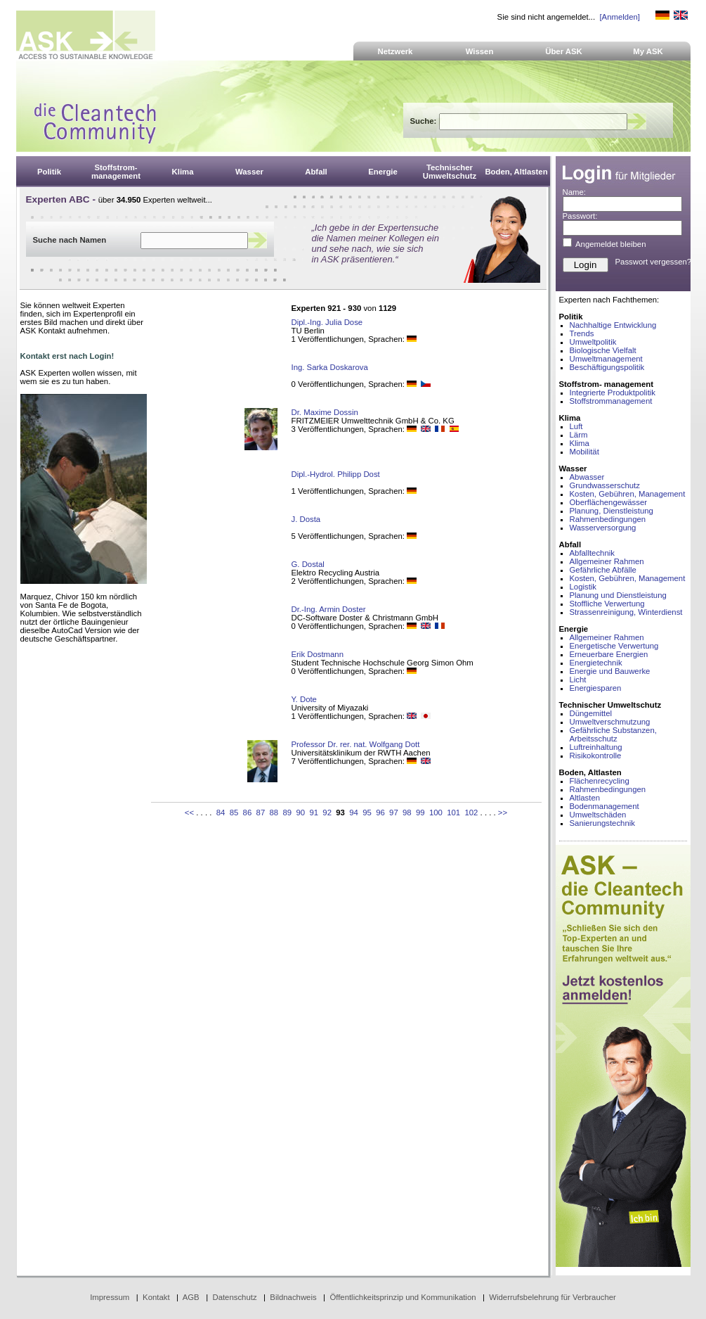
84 (220, 812)
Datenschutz (234, 1297)
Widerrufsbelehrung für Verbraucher (552, 1297)
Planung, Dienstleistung (611, 510)
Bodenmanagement (604, 806)
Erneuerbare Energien (609, 654)
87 (261, 812)
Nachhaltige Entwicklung (613, 325)
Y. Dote (304, 699)
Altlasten (585, 798)
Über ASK (563, 51)
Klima (579, 443)
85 (234, 812)
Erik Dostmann (318, 654)
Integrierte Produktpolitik (613, 392)
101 (453, 812)
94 (353, 812)
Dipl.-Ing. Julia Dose (327, 322)
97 (393, 812)
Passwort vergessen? (653, 261)
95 (367, 812)
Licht (578, 679)
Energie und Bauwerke (610, 671)
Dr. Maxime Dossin (325, 412)
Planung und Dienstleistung (618, 595)
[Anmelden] (619, 17)
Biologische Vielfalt (603, 350)
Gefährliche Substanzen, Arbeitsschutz (613, 734)
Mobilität (584, 451)
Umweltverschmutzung (610, 722)
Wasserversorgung (603, 527)
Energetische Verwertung (614, 646)
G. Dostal (308, 564)
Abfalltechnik (592, 553)
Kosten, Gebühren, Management (628, 494)
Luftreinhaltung (596, 747)
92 (327, 812)
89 (287, 812)
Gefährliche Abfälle (603, 570)
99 (420, 812)
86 (247, 812)
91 (313, 812)
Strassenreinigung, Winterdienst (626, 612)
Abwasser (587, 477)
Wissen (480, 51)
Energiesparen (596, 688)
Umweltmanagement (606, 359)
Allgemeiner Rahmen (607, 561)
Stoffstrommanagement (611, 401)
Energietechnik (596, 662)
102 (471, 812)
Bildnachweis (293, 1297)
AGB (191, 1297)
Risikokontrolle (596, 755)
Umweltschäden (598, 814)
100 (436, 812)
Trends (582, 333)
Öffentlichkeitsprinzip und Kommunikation (402, 1297)
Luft (576, 426)
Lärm (579, 435)
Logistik (583, 586)
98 (407, 812)
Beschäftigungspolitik (607, 367)
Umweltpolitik (593, 342)
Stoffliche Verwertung (607, 603)
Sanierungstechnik (602, 823)
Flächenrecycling (599, 781)
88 (274, 812)
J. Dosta (306, 519)
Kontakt (156, 1297)
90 (300, 812)
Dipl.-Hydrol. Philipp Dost (336, 474)
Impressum (109, 1297)
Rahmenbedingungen (608, 519)
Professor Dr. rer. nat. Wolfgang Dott (356, 744)
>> (502, 812)
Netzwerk (395, 51)
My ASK (648, 51)
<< (189, 812)
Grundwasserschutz (605, 485)
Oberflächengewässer (609, 502)
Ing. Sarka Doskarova (330, 367)
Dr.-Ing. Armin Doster (329, 609)
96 (380, 812)
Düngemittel (591, 713)
